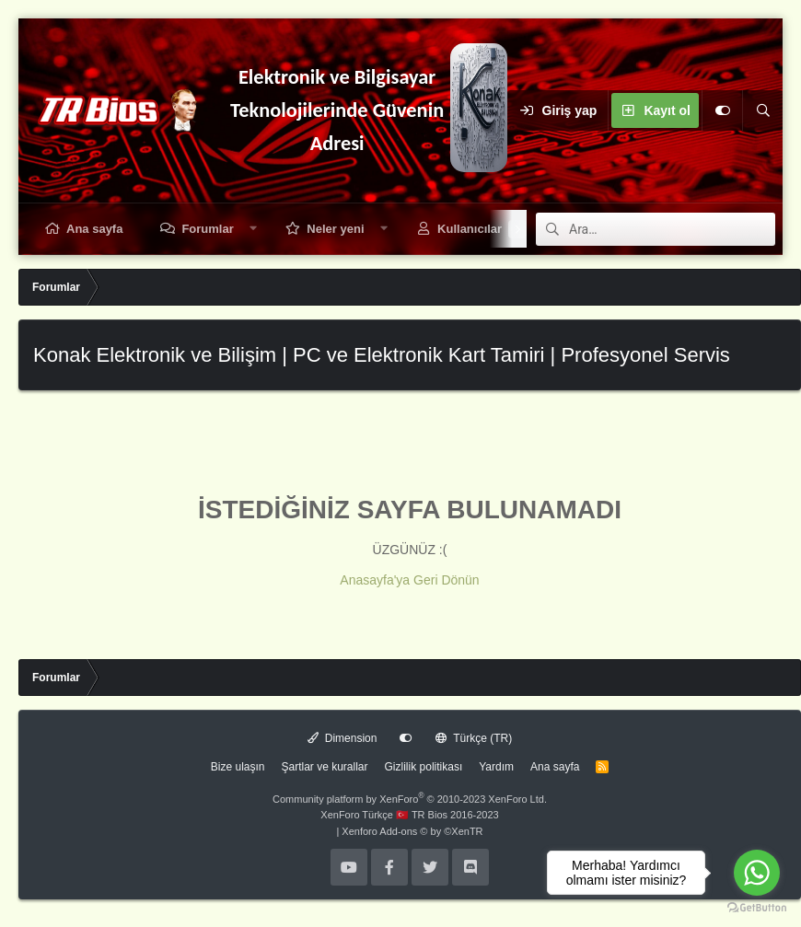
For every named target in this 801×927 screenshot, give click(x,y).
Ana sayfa (94, 229)
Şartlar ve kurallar (325, 766)
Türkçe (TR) (473, 738)
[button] (252, 229)
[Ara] (762, 110)
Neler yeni (335, 229)
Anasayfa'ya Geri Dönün (409, 580)
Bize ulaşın (238, 766)
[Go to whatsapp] (757, 873)
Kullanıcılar (469, 229)
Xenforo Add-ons (412, 831)
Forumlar (207, 229)
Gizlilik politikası (424, 766)
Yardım (496, 766)
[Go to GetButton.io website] (756, 908)
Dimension (342, 738)
